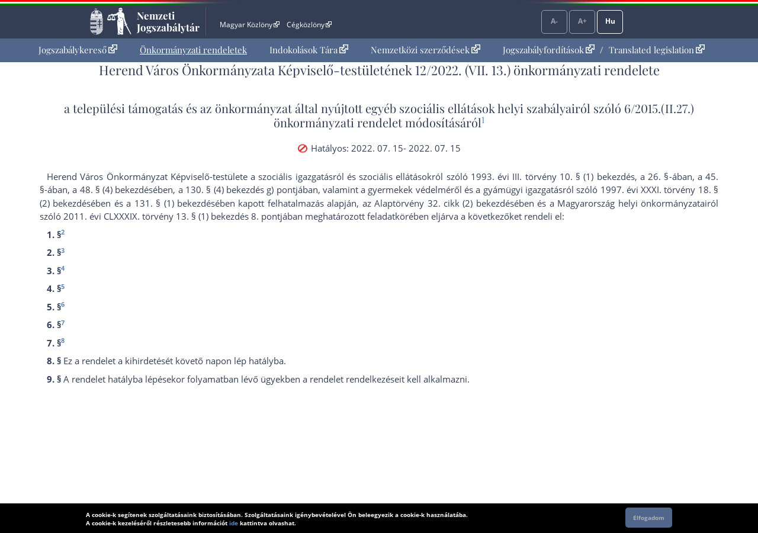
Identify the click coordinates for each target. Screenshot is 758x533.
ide (233, 523)
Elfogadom (648, 517)
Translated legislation (657, 50)
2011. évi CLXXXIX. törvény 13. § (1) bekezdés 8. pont (171, 216)
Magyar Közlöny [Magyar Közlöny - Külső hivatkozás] (250, 25)
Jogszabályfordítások (549, 50)
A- (554, 21)
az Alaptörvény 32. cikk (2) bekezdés (438, 203)
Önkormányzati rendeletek (193, 50)
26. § (658, 176)
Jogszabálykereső (77, 50)
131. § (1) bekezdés (174, 203)
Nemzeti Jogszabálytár (168, 21)
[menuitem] (78, 50)
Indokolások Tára (308, 50)
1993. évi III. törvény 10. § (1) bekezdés (553, 176)
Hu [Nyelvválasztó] (610, 21)
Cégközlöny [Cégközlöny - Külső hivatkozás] (309, 25)
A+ (582, 21)
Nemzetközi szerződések (425, 50)
